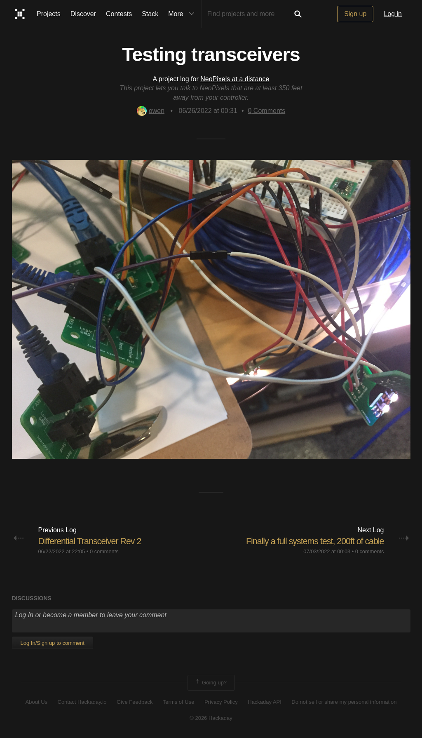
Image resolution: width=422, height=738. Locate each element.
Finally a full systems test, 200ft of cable (312, 541)
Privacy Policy (221, 702)
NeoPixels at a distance (234, 78)
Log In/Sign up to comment (52, 642)
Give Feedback (134, 702)
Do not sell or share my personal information (343, 702)
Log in (393, 13)
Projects (49, 13)
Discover (83, 13)
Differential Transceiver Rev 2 (91, 541)
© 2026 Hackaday (211, 717)
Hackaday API (264, 702)
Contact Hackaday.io (82, 702)
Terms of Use (179, 702)
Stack (150, 13)
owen (150, 110)
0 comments (104, 551)
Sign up (355, 13)
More (183, 14)
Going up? (210, 682)
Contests (119, 13)
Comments (267, 110)
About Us (36, 702)
